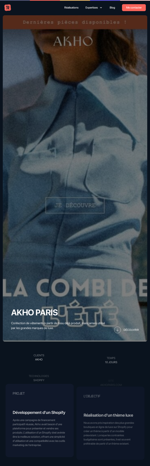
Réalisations (71, 7)
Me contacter (134, 7)
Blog (112, 7)
